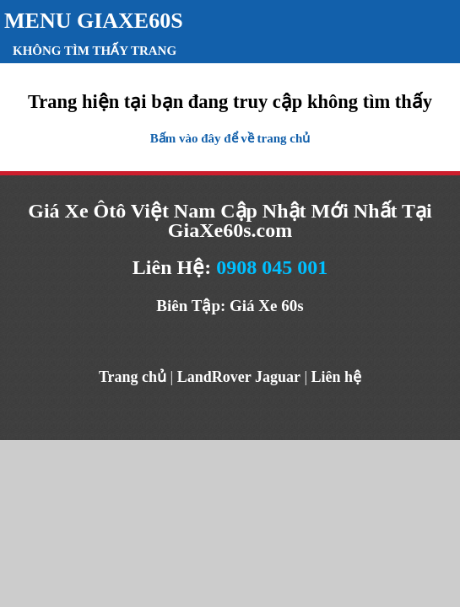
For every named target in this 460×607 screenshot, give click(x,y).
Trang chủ (132, 376)
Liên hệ (336, 376)
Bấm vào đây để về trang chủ (230, 138)
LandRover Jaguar (238, 376)
